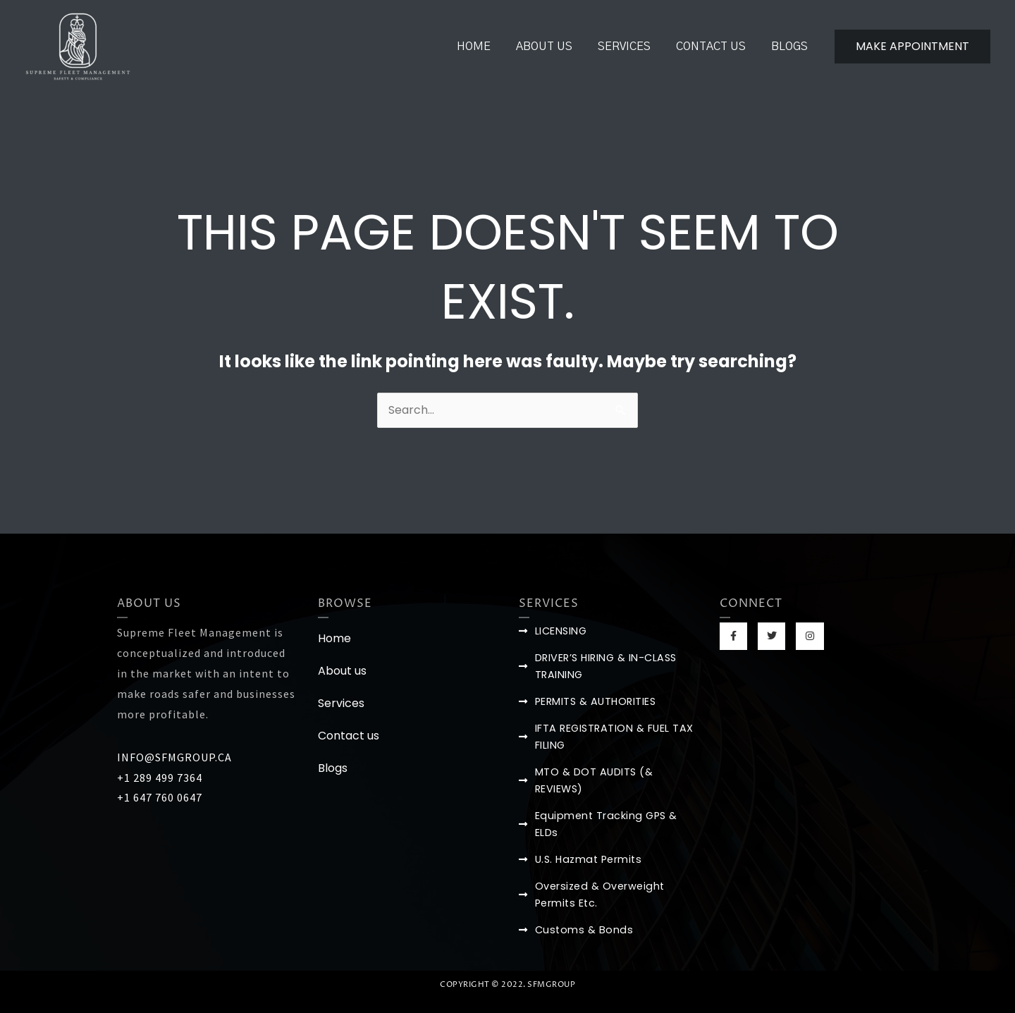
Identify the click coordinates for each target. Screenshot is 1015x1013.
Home (486, 46)
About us (554, 46)
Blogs (791, 46)
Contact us (715, 46)
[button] (912, 46)
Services (631, 46)
